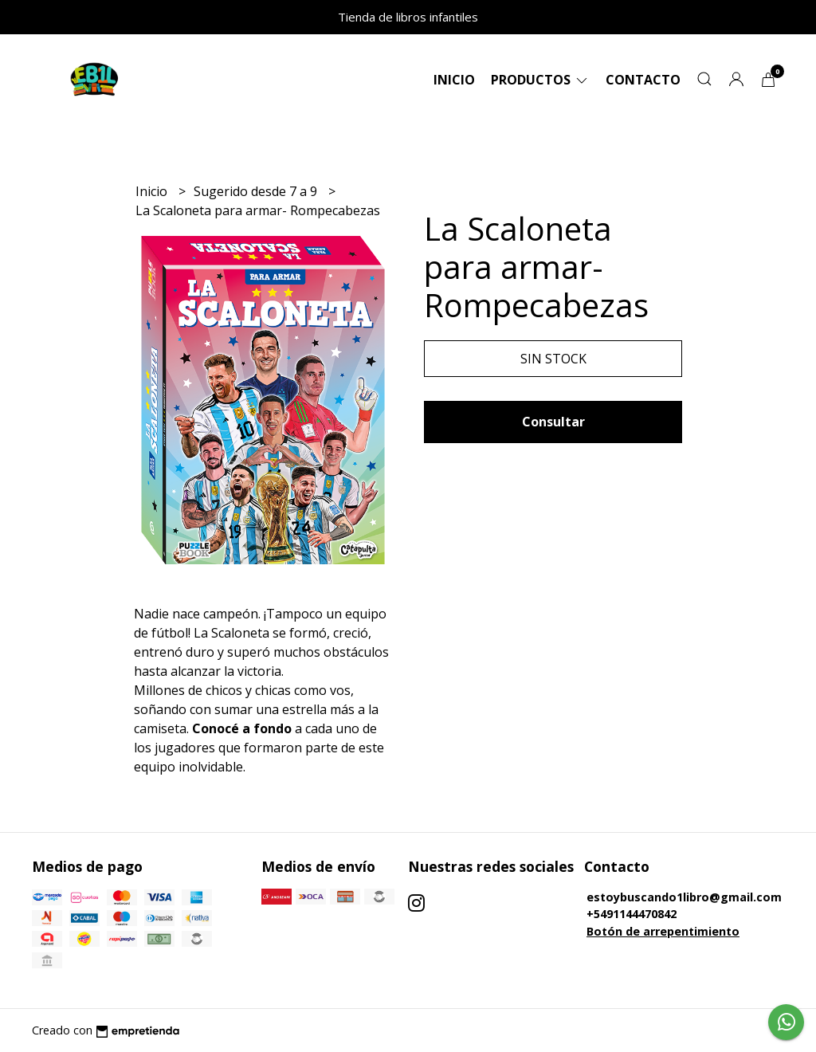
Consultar (553, 421)
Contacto (643, 79)
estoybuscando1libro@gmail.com (684, 897)
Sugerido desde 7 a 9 (257, 191)
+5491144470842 (631, 913)
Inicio (454, 79)
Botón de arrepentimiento (663, 931)
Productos (540, 79)
